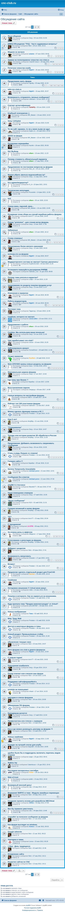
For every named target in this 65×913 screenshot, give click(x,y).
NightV (31, 70)
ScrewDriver (33, 350)
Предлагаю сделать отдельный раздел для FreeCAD (31, 572)
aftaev (31, 153)
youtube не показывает (18, 689)
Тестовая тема (14, 309)
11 (62, 242)
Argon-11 (32, 131)
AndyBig (30, 421)
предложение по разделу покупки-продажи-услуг (30, 285)
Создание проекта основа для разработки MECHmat (31, 801)
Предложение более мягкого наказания (25, 246)
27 (62, 305)
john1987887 (33, 606)
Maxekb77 (32, 487)
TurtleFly (32, 107)
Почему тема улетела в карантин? (23, 277)
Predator (32, 413)
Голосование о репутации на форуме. (25, 540)
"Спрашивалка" (15, 427)
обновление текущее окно (19, 642)
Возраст (11, 564)
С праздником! (14, 524)
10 (62, 72)
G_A (30, 184)
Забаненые (13, 230)
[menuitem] (4, 10)
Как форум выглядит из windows (22, 825)
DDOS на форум (15, 136)
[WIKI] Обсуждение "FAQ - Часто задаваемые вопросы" (32, 44)
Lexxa (31, 841)
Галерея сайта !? (15, 461)
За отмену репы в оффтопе (20, 532)
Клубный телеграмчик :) (18, 113)
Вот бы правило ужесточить (20, 809)
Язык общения (14, 36)
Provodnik (32, 192)
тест (9, 517)
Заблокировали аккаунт (18, 348)
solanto (31, 54)
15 (56, 64)
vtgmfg (31, 83)
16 (59, 64)
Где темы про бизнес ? (18, 380)
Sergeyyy (32, 389)
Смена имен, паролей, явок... (21, 206)
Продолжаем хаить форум (19, 81)
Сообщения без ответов (18, 477)
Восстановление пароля (19, 388)
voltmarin (32, 99)
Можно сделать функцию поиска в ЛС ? (25, 411)
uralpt (31, 279)
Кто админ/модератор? (18, 183)
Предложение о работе (18, 325)
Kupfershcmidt (34, 264)
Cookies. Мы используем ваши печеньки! (26, 332)
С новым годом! (15, 658)
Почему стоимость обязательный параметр (27, 159)
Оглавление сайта (16, 854)
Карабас (31, 382)
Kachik (31, 145)
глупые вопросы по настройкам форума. (26, 395)
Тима (31, 613)
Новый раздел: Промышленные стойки (25, 634)
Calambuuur (32, 764)
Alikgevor (32, 534)
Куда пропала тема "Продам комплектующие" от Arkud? (33, 604)
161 (55, 85)
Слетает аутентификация (19, 105)
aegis (31, 757)
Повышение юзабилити (18, 666)
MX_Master (32, 115)
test (9, 198)
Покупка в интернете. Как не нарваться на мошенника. (32, 596)
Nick (29, 46)
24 (53, 305)
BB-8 (29, 397)
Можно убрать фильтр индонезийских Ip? (26, 175)
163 (62, 85)
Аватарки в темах (15, 840)
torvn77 (30, 216)
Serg (30, 38)
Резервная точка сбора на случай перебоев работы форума (34, 214)
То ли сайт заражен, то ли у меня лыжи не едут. (29, 129)
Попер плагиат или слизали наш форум (25, 674)
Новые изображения (17, 612)
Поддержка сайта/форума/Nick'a (22, 682)
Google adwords (15, 832)
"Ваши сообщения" (16, 501)
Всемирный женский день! (20, 785)
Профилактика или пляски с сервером (25, 721)
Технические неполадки (18, 190)
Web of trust (13, 777)
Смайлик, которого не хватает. (21, 317)
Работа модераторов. (17, 301)
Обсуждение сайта (12, 19)
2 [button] (35, 27)
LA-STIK (30, 526)
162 (58, 85)
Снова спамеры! (15, 238)
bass (30, 366)
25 (56, 305)
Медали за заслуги (16, 52)
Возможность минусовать (19, 556)
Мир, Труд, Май (14, 619)
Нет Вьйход (13, 151)
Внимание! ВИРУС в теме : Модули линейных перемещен (33, 793)
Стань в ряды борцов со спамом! (23, 453)
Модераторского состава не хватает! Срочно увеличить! (33, 262)
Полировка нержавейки (18, 144)
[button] (38, 27)
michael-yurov (34, 471)
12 (62, 536)
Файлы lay (12, 763)
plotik (31, 779)
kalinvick (32, 405)
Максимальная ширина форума (22, 372)
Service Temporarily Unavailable (21, 469)
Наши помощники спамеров (20, 493)
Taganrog (32, 311)
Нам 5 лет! (12, 419)
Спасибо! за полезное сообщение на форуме (28, 817)
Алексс (31, 826)
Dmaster (32, 558)
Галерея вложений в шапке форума (23, 508)
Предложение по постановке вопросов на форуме (30, 167)
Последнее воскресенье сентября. (23, 771)
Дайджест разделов (16, 548)
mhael (31, 691)
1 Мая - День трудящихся (19, 846)
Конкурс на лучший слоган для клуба (24, 745)
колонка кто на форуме (18, 254)
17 (62, 64)
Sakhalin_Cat (33, 271)
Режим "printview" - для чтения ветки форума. (28, 222)
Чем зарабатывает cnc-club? (20, 340)
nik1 (30, 810)
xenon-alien (33, 318)
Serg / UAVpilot (14, 121)
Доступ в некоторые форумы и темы (24, 626)
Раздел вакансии (15, 356)
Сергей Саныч (34, 62)
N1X (30, 502)
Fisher (31, 772)
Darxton (32, 574)
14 (53, 64)
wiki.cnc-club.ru (14, 89)
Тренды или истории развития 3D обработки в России (32, 435)
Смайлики (12, 580)
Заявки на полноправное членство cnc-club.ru (28, 60)
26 (59, 305)
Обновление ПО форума (19, 705)
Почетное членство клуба (19, 68)
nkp (30, 787)
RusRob (32, 358)
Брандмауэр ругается (17, 713)
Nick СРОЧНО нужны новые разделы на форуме (29, 364)
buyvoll (31, 746)
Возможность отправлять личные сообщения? (29, 97)
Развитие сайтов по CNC (19, 862)
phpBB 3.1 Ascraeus (16, 485)
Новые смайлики (15, 737)
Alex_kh (31, 169)
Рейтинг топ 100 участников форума (24, 404)
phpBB (28, 905)
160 (51, 85)
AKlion (31, 803)
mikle (31, 590)
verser (31, 342)
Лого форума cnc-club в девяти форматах (26, 650)
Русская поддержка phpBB (32, 908)
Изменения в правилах (18, 293)
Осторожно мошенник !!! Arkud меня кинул (27, 588)
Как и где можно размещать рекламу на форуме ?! (30, 729)
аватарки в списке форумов (20, 698)
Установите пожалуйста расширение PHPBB (27, 270)
